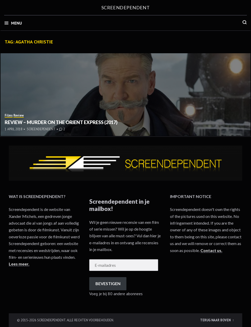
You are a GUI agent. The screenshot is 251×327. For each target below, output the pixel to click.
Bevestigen (107, 283)
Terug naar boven (215, 320)
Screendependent (125, 7)
